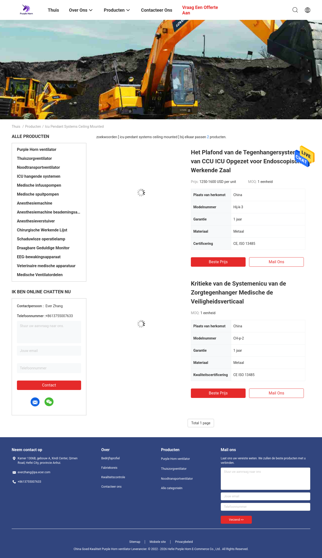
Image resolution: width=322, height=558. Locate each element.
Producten (33, 127)
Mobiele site (158, 542)
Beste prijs (218, 261)
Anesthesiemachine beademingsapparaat (49, 212)
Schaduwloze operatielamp (41, 239)
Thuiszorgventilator (34, 158)
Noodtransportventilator (38, 167)
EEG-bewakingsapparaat (39, 257)
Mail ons (276, 261)
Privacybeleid (184, 542)
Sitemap (134, 542)
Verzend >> (236, 519)
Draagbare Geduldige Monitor (43, 248)
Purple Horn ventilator (36, 149)
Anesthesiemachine (34, 203)
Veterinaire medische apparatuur (46, 265)
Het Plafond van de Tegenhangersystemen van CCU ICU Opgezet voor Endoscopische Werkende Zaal (248, 161)
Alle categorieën (171, 488)
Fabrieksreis (109, 468)
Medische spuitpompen (38, 194)
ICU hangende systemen (38, 176)
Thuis (16, 127)
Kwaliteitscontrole (113, 477)
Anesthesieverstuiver (36, 221)
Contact (49, 385)
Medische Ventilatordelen (40, 274)
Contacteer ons (111, 486)
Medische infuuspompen (39, 185)
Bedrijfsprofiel (110, 458)
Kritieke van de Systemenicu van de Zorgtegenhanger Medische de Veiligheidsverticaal (238, 292)
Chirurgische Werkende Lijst (42, 230)
